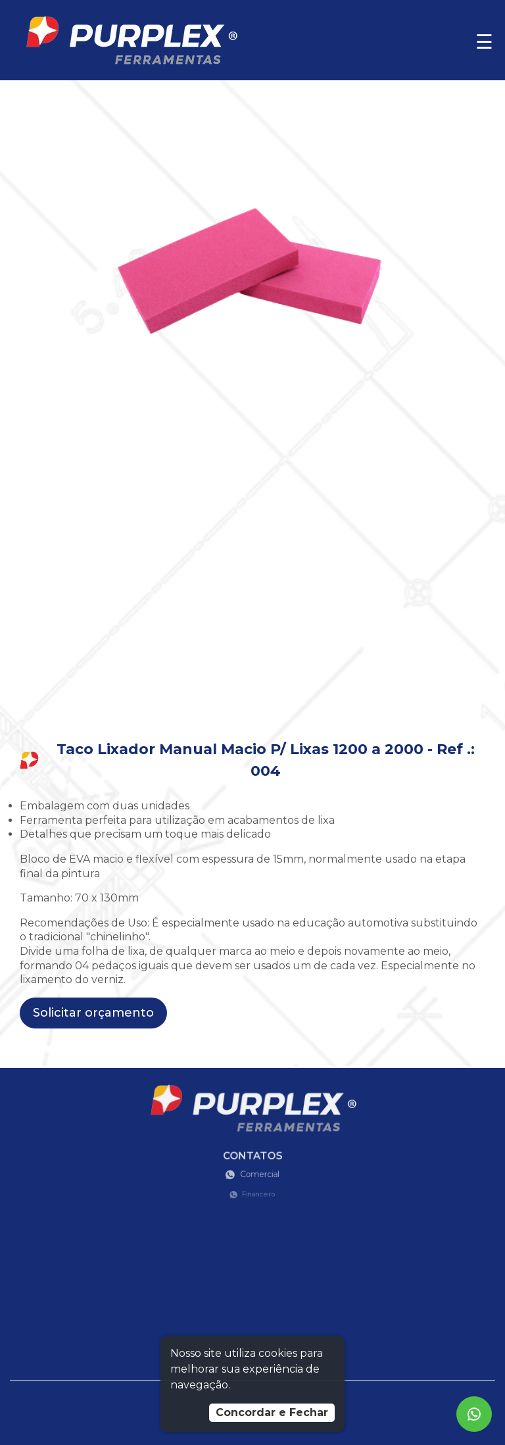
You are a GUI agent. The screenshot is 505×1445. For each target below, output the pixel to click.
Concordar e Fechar (272, 1412)
